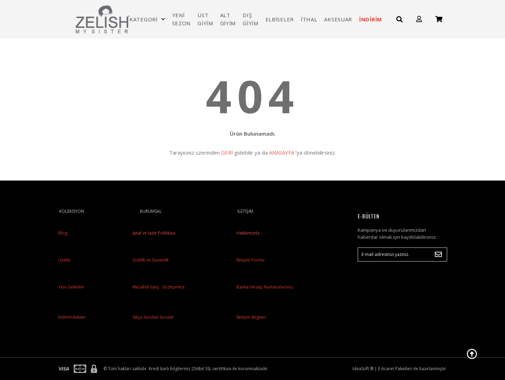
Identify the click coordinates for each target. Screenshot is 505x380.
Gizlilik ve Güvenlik (150, 260)
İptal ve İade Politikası (153, 233)
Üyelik (64, 260)
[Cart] (438, 19)
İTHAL (309, 19)
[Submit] (438, 254)
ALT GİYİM (228, 19)
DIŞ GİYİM (250, 19)
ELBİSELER (279, 19)
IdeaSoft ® (362, 369)
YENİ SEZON (181, 19)
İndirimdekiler (72, 317)
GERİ (227, 152)
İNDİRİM (370, 19)
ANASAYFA (281, 152)
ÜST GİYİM (205, 19)
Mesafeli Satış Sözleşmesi (158, 287)
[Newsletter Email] (402, 254)
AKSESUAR (338, 19)
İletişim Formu (250, 260)
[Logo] (103, 19)
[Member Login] (419, 19)
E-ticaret (386, 369)
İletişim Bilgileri (251, 317)
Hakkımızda (248, 233)
